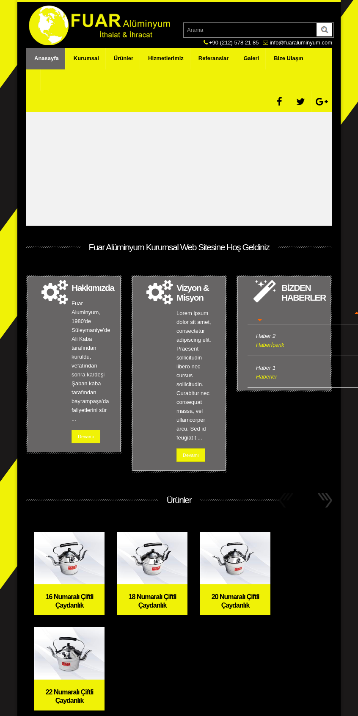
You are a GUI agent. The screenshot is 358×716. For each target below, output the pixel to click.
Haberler (266, 376)
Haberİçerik (270, 345)
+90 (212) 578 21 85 (234, 42)
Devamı (86, 436)
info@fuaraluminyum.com (301, 42)
